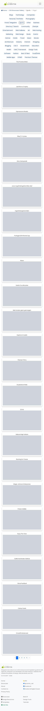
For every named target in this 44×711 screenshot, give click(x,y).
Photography (30, 19)
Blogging (8, 46)
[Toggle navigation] (40, 4)
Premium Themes (31, 57)
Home (4, 10)
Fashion (15, 53)
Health (9, 50)
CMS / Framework (20, 50)
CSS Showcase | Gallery (16, 10)
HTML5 (20, 57)
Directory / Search (12, 26)
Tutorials (26, 702)
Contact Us (4, 689)
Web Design (20, 34)
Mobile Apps (11, 57)
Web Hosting (37, 30)
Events (35, 34)
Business (36, 23)
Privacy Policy (5, 692)
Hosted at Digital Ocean (31, 689)
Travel (22, 38)
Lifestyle (35, 26)
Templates (5, 702)
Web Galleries (20, 30)
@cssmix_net (28, 683)
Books (29, 34)
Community (25, 26)
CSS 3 (16, 46)
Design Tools (33, 50)
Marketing (9, 34)
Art (29, 30)
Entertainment (8, 30)
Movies (36, 38)
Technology (20, 15)
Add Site (4, 705)
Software (7, 53)
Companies (31, 15)
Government (24, 46)
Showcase (4, 683)
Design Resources (7, 699)
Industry (19, 42)
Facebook (27, 686)
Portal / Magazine (11, 23)
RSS (25, 681)
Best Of (25, 697)
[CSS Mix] (7, 666)
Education (35, 46)
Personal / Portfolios (16, 19)
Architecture (9, 42)
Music (29, 38)
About (3, 686)
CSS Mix (10, 4)
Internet (27, 42)
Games (7, 38)
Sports (22, 23)
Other (29, 23)
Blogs (11, 15)
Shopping (36, 42)
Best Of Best (25, 53)
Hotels (15, 38)
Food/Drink (36, 53)
